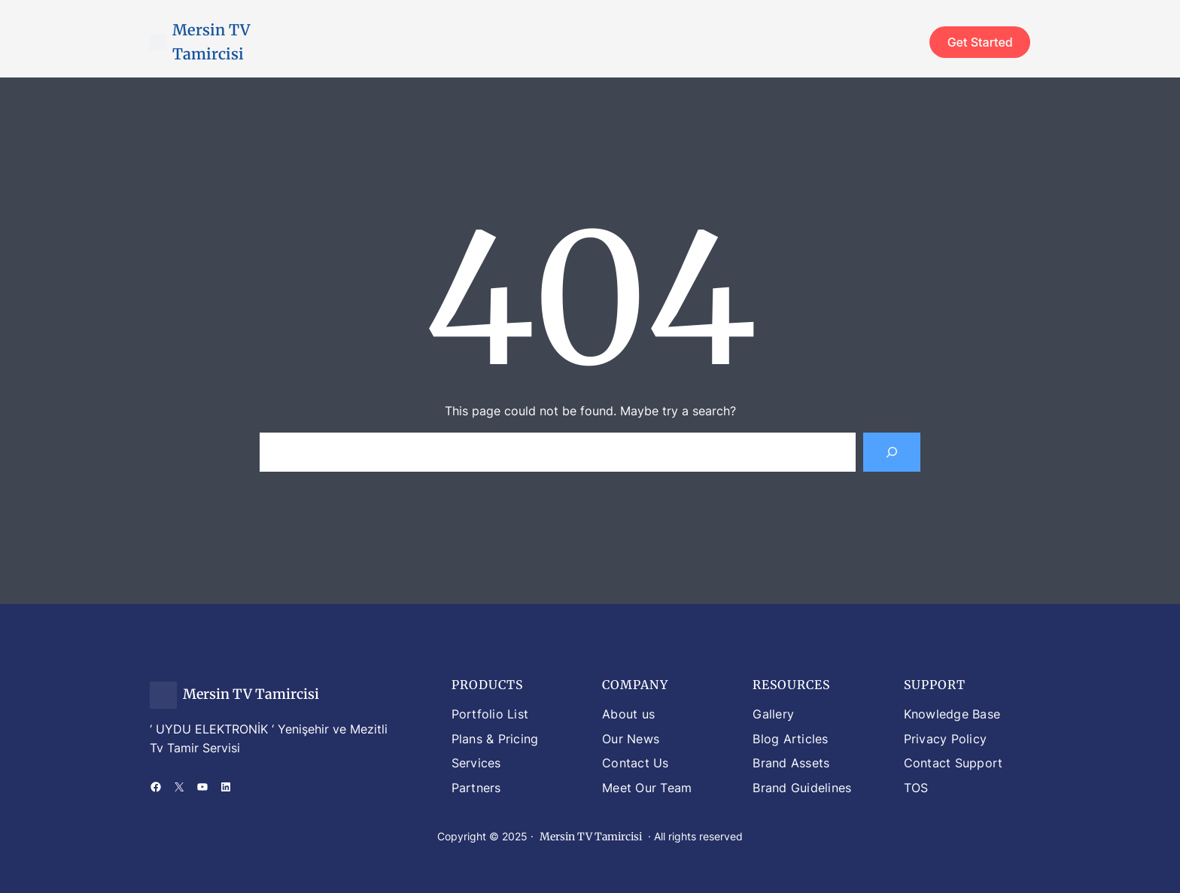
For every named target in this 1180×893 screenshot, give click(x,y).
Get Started (980, 42)
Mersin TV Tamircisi (251, 694)
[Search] (891, 452)
